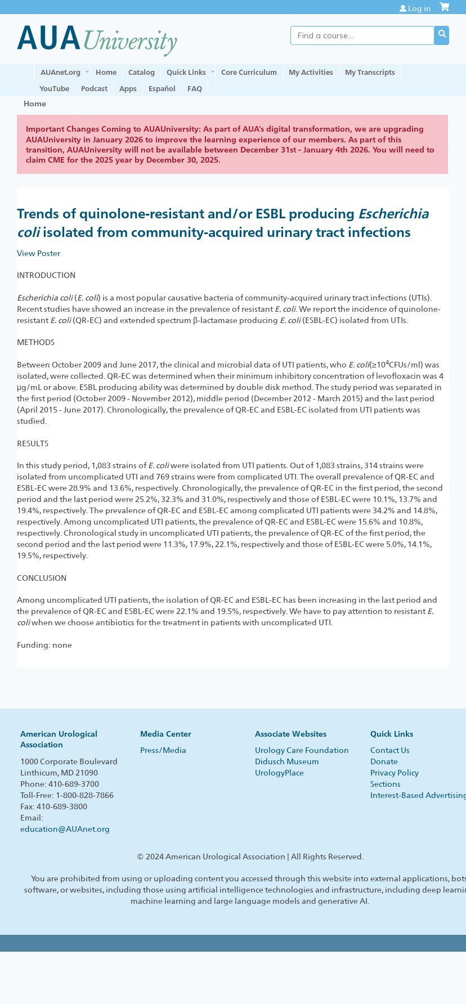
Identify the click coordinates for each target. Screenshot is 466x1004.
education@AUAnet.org (65, 828)
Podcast (94, 88)
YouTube (54, 88)
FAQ (194, 88)
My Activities (311, 72)
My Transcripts (370, 72)
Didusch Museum (287, 761)
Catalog (141, 72)
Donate (384, 761)
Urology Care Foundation (302, 750)
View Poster (38, 253)
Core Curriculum (249, 72)
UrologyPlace (279, 772)
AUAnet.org (60, 72)
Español (162, 88)
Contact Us (390, 750)
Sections (385, 783)
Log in (419, 8)
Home (106, 72)
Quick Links (186, 72)
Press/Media (163, 750)
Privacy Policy (394, 772)
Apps (128, 88)
